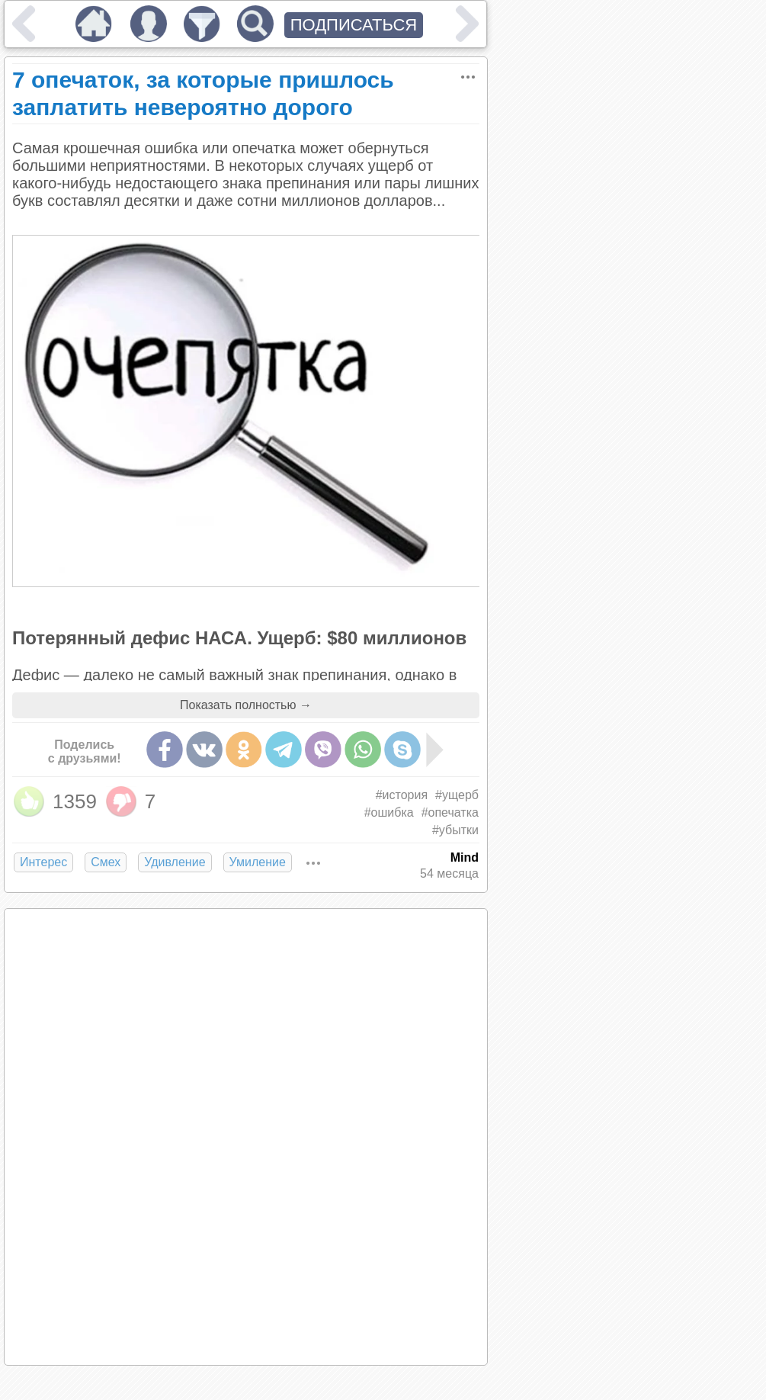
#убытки (455, 830)
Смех (105, 862)
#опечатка (450, 812)
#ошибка (389, 812)
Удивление (174, 862)
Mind (464, 857)
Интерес (43, 862)
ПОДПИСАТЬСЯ (354, 24)
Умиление (257, 862)
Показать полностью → (246, 704)
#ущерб (457, 794)
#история (402, 794)
